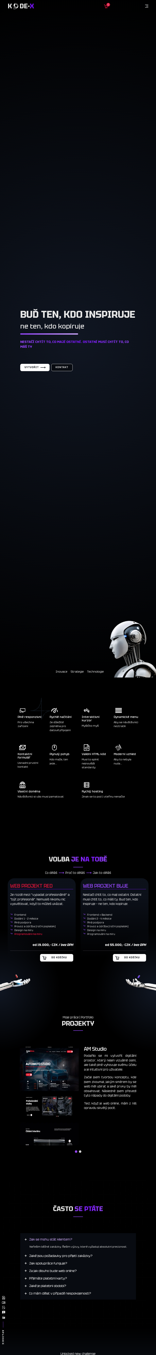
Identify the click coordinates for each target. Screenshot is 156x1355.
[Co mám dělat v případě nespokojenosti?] (57, 1293)
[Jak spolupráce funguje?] (46, 1263)
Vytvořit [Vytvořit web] (34, 367)
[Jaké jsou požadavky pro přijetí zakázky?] (58, 1256)
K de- (21, 6)
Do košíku (54, 958)
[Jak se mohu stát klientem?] (48, 1239)
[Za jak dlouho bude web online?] (50, 1271)
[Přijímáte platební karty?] (46, 1278)
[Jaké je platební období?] (45, 1286)
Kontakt (61, 367)
